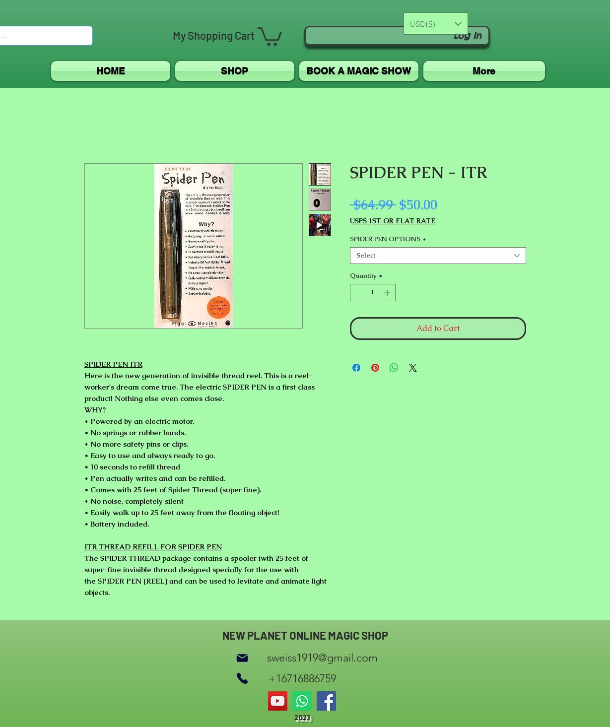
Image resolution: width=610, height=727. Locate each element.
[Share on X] (413, 368)
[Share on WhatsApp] (394, 368)
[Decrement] (357, 292)
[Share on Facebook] (356, 368)
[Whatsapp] (302, 701)
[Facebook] (326, 701)
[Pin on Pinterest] (375, 368)
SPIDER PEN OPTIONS (388, 239)
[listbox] (436, 23)
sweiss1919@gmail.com (322, 657)
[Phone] (242, 678)
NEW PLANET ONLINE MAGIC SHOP (305, 635)
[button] (270, 35)
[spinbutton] (372, 292)
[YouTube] (277, 701)
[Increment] (388, 292)
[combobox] (438, 255)
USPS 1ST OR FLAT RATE (392, 221)
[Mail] (242, 657)
